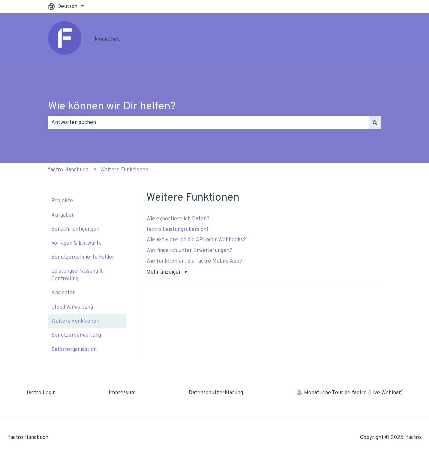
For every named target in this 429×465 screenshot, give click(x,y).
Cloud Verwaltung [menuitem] (72, 307)
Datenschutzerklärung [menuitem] (216, 393)
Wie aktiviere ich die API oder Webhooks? (196, 240)
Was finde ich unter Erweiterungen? (189, 250)
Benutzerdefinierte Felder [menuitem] (82, 257)
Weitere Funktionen (124, 170)
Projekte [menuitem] (62, 201)
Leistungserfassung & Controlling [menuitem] (77, 275)
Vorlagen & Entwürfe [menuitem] (76, 243)
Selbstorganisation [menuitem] (74, 349)
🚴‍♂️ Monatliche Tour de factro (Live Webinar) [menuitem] (349, 393)
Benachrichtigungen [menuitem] (75, 229)
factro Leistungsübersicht (178, 229)
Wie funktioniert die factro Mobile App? (194, 261)
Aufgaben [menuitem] (63, 215)
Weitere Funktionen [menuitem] (75, 321)
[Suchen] (375, 122)
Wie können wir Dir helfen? (112, 106)
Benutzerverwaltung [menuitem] (76, 335)
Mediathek (107, 39)
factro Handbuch (68, 170)
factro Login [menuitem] (41, 393)
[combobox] (208, 122)
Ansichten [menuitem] (63, 293)
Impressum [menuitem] (122, 393)
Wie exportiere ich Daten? (178, 219)
